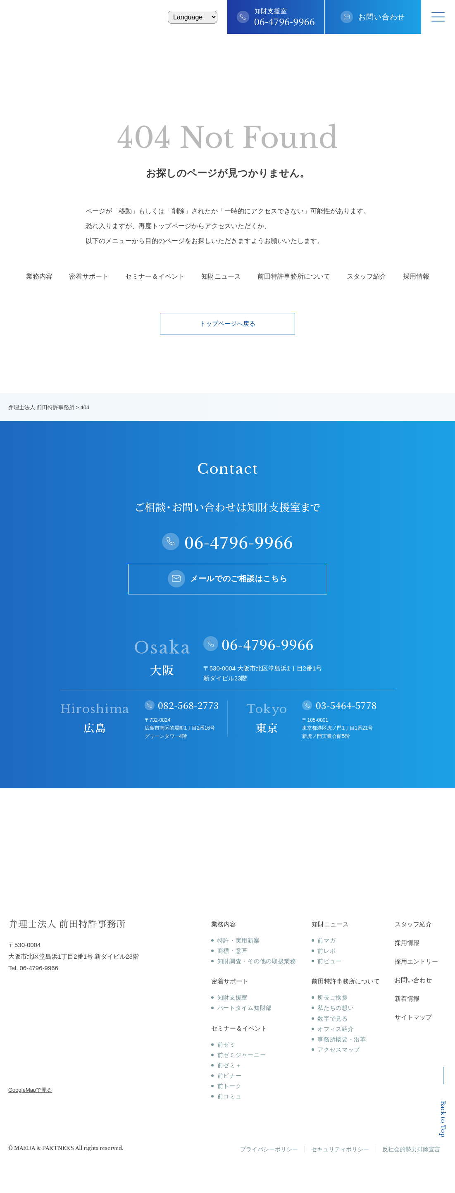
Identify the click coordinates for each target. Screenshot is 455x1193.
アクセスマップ (338, 1049)
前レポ (326, 950)
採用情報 (416, 276)
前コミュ (229, 1096)
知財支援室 (232, 997)
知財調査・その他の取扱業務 (256, 961)
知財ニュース (221, 276)
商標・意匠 (232, 950)
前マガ (326, 940)
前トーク (229, 1086)
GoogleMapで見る (30, 1090)
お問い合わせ (381, 17)
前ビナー (229, 1075)
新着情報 (407, 998)
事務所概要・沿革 (341, 1039)
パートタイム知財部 (244, 1008)
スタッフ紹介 (366, 276)
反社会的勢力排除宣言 (411, 1149)
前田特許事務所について (293, 276)
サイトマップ (413, 1017)
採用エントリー (416, 961)
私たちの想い (335, 1008)
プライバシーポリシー (269, 1149)
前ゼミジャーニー (241, 1055)
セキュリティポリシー (340, 1149)
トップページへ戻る (227, 323)
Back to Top (443, 1102)
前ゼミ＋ (229, 1065)
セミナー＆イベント (155, 276)
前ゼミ (226, 1044)
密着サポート (89, 276)
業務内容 (39, 276)
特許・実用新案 (238, 940)
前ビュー (329, 961)
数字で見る (332, 1018)
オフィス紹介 (335, 1029)
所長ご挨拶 (332, 997)
